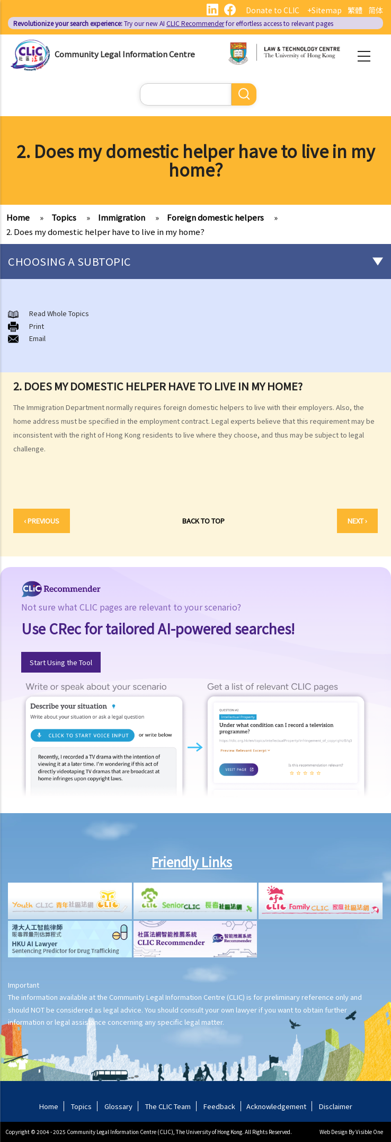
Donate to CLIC (272, 10)
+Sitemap (324, 10)
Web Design (333, 1132)
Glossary (118, 1106)
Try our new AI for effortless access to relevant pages (173, 23)
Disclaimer (335, 1106)
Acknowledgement (276, 1106)
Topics (63, 217)
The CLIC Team (168, 1106)
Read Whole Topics (59, 313)
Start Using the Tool (61, 662)
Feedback (219, 1106)
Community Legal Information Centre (125, 53)
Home (18, 217)
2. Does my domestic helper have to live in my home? (105, 231)
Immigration (121, 217)
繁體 (355, 10)
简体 (375, 10)
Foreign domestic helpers (215, 217)
